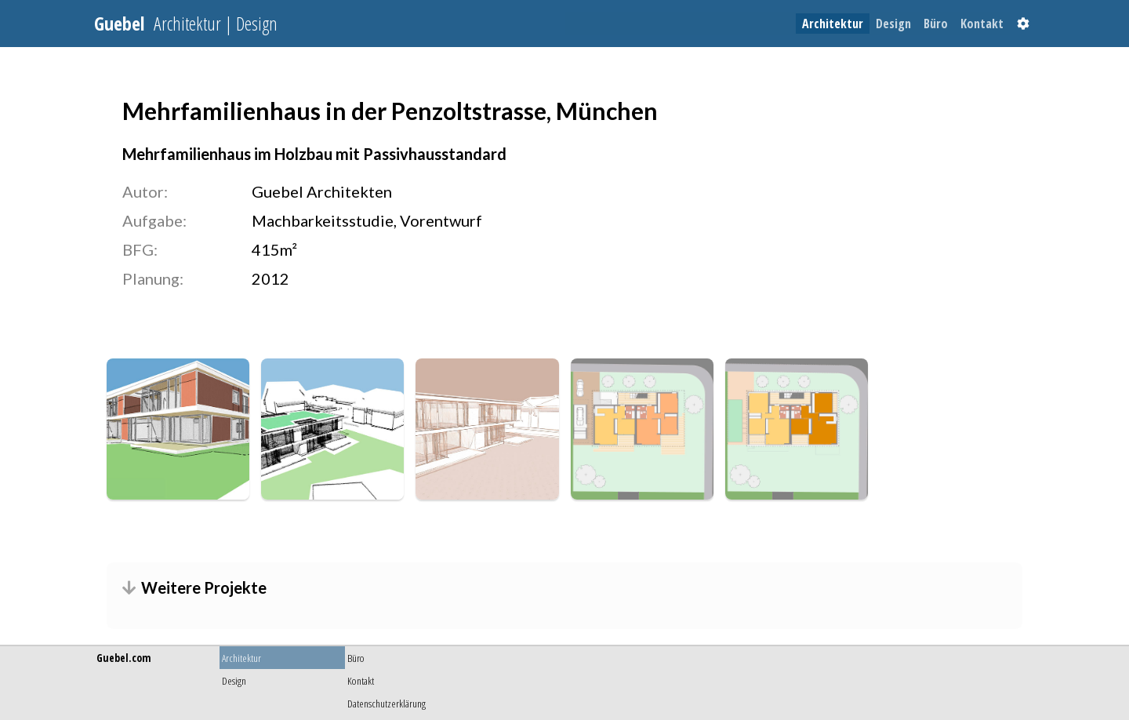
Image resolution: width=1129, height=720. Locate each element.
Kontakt (982, 23)
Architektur (832, 23)
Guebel (186, 23)
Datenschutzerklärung (386, 703)
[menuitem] (832, 23)
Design (893, 23)
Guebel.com (123, 657)
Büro (936, 23)
